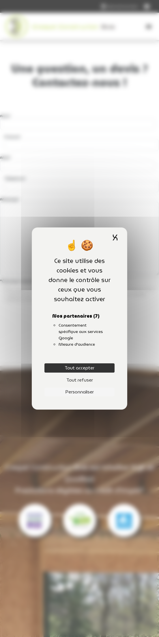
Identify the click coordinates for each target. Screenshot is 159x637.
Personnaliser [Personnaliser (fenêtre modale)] (79, 391)
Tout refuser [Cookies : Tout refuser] (79, 380)
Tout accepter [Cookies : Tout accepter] (79, 367)
